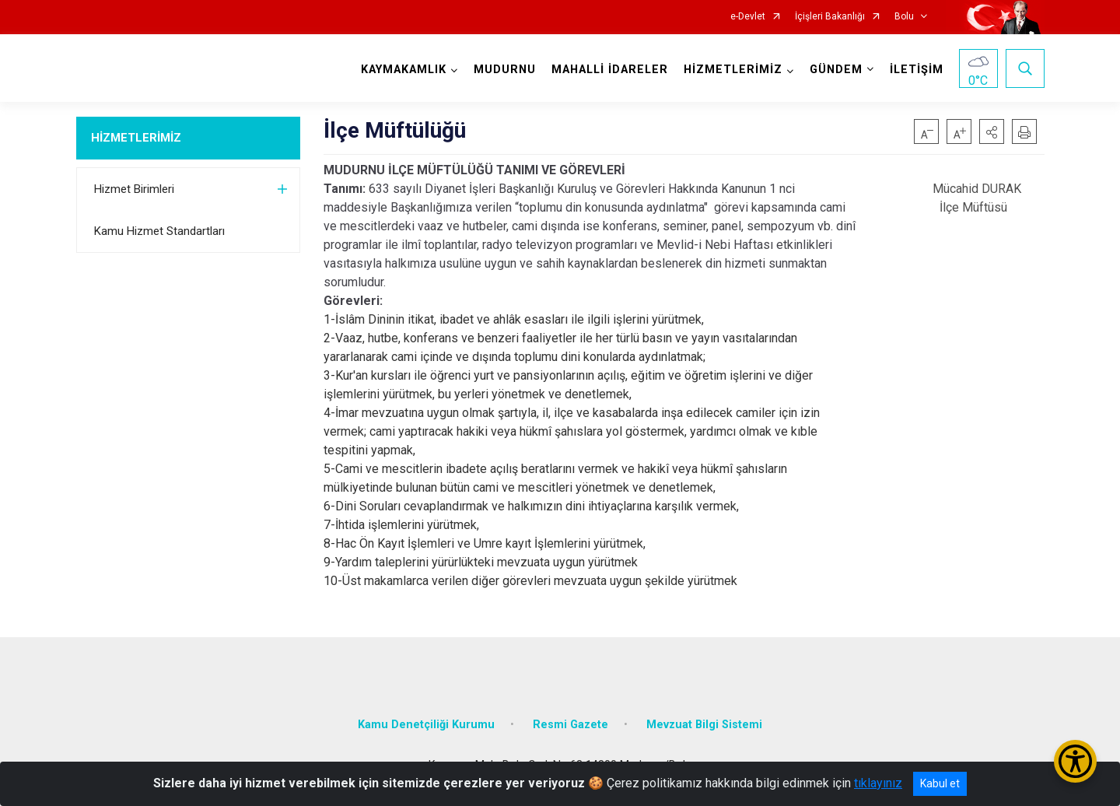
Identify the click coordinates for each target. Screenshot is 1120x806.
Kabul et (940, 783)
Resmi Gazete (570, 724)
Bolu (904, 17)
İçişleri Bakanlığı (830, 17)
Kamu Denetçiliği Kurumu (426, 724)
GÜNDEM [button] (836, 69)
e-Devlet (747, 17)
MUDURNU (505, 69)
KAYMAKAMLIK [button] (403, 69)
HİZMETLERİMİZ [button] (733, 69)
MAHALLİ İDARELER (609, 69)
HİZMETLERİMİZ (136, 138)
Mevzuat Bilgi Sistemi (704, 724)
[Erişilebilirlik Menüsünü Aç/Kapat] (1075, 761)
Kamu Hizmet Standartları (159, 231)
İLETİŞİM (916, 69)
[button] (991, 131)
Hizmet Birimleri (134, 189)
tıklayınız (878, 783)
